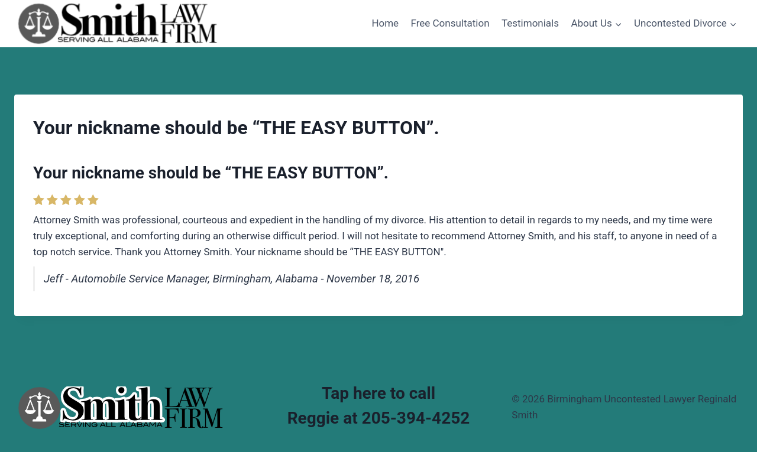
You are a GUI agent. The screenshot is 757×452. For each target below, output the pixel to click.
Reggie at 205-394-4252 (378, 418)
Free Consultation (450, 23)
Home (385, 23)
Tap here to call (378, 393)
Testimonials (530, 23)
